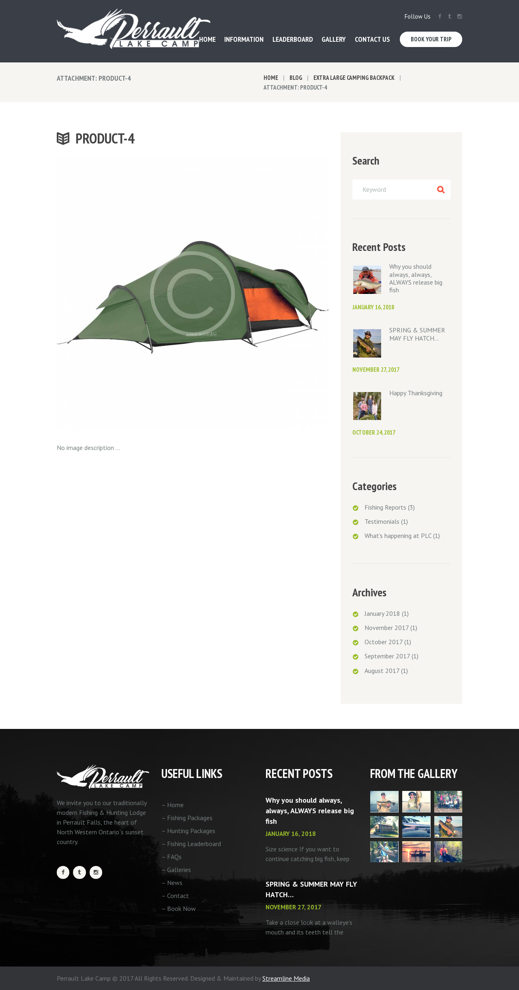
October (384, 642)
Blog (296, 77)
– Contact (175, 895)
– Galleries (176, 870)
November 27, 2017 (375, 369)
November (387, 628)
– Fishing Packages (186, 818)
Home (271, 77)
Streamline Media (286, 978)
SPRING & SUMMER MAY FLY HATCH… (417, 334)
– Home (172, 805)
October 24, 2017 (373, 432)
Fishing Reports (385, 507)
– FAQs (171, 857)
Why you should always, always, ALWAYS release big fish (415, 278)
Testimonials (382, 521)
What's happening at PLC (398, 535)
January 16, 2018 (373, 307)
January (382, 613)
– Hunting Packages (188, 831)
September (387, 656)
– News (171, 883)
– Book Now (178, 908)
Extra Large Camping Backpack (354, 77)
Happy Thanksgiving (415, 393)
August (382, 670)
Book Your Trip (431, 39)
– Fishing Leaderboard (191, 844)
